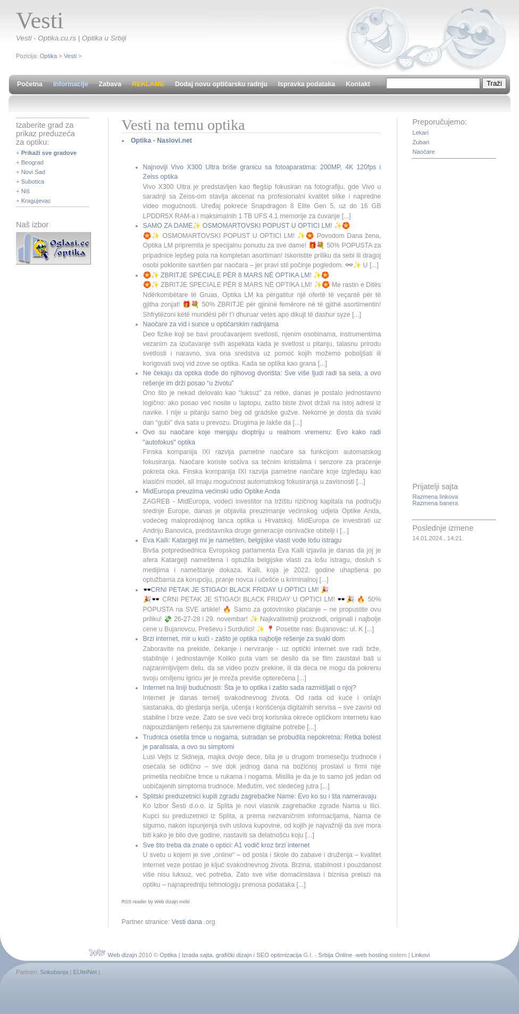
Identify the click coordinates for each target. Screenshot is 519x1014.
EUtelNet (85, 972)
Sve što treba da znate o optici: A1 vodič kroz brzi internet (226, 845)
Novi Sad (33, 172)
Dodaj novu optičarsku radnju (221, 84)
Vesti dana (186, 922)
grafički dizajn (234, 955)
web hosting (372, 955)
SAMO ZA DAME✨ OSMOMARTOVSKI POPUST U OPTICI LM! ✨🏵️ (246, 225)
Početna (30, 84)
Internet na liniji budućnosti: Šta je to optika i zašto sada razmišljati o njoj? (249, 687)
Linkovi (421, 955)
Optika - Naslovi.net (161, 140)
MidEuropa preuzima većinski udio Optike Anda (211, 491)
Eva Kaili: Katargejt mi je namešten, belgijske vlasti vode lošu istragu (242, 540)
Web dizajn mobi (171, 901)
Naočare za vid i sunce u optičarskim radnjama (211, 324)
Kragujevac (36, 200)
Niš (25, 191)
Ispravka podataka (306, 84)
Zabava (110, 84)
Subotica (33, 181)
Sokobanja (54, 972)
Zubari (420, 142)
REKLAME (148, 84)
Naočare (423, 152)
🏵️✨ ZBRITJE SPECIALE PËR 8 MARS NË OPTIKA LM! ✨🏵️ (236, 275)
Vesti (70, 56)
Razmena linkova (435, 496)
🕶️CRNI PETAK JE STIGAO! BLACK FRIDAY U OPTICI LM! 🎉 (236, 589)
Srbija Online (335, 955)
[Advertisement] (454, 321)
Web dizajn (122, 955)
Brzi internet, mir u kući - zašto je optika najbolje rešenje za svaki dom (244, 638)
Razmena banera (435, 503)
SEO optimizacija (279, 955)
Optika (48, 56)
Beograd (32, 162)
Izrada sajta (197, 955)
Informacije (70, 84)
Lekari (420, 132)
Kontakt (358, 84)
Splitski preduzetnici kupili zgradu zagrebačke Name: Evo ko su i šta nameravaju (259, 796)
